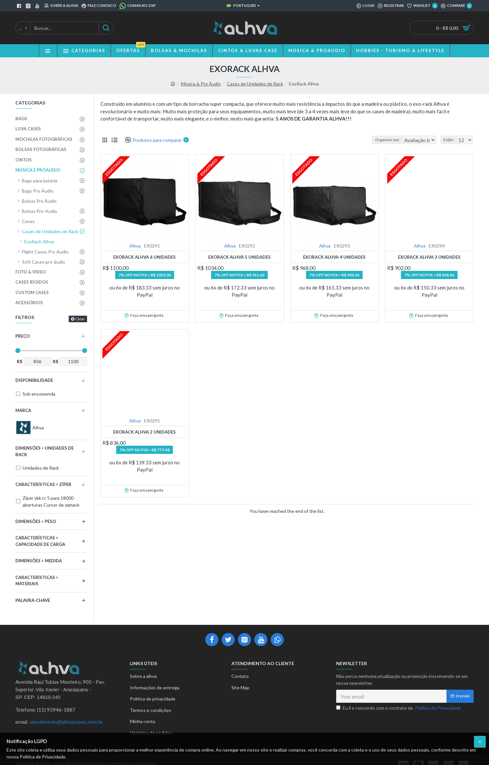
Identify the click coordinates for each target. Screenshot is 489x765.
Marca (23, 410)
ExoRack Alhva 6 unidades (144, 257)
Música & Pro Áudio (201, 83)
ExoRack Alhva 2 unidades (144, 432)
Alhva (135, 246)
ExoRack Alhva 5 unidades (239, 257)
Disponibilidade (34, 380)
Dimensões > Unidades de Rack (44, 451)
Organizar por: (376, 139)
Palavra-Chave (32, 600)
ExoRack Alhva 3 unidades (429, 257)
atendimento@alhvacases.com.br (66, 722)
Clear (80, 318)
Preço (22, 336)
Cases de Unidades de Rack (255, 83)
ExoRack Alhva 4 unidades (334, 257)
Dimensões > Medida (38, 560)
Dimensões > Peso (35, 521)
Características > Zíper (43, 484)
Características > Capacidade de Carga (40, 541)
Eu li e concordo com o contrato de (399, 707)
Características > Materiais (36, 581)
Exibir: (450, 139)
